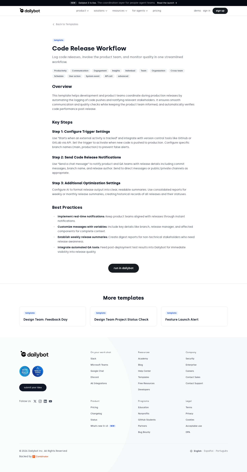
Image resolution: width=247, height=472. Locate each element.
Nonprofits (143, 413)
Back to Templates (65, 24)
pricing (157, 10)
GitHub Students (147, 419)
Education (143, 407)
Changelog (96, 413)
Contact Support (194, 383)
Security (190, 358)
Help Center (144, 370)
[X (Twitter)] (35, 401)
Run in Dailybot (123, 268)
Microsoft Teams (99, 364)
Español (208, 451)
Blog (140, 364)
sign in (206, 10)
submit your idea (33, 387)
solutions (101, 10)
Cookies (190, 419)
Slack (93, 358)
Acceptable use (194, 425)
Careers (190, 370)
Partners (142, 425)
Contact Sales (193, 377)
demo (197, 10)
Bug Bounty (144, 432)
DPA (188, 432)
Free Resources (146, 383)
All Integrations (99, 383)
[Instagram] (40, 401)
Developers (144, 389)
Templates (143, 377)
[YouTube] (50, 401)
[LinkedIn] (45, 401)
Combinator (40, 456)
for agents (140, 10)
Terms (189, 407)
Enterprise (191, 364)
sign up (220, 10)
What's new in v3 (103, 425)
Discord (95, 377)
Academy (143, 358)
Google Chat (97, 370)
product (82, 10)
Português (222, 451)
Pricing (94, 407)
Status (94, 419)
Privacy (189, 413)
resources (119, 10)
